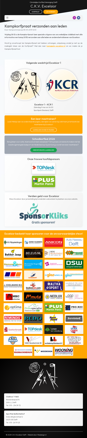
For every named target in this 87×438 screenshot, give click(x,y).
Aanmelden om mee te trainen (43, 130)
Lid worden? (50, 12)
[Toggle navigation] (7, 17)
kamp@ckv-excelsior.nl (56, 46)
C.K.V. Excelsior (43, 6)
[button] (74, 17)
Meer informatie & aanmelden (43, 150)
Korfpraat (35, 12)
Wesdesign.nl (41, 435)
